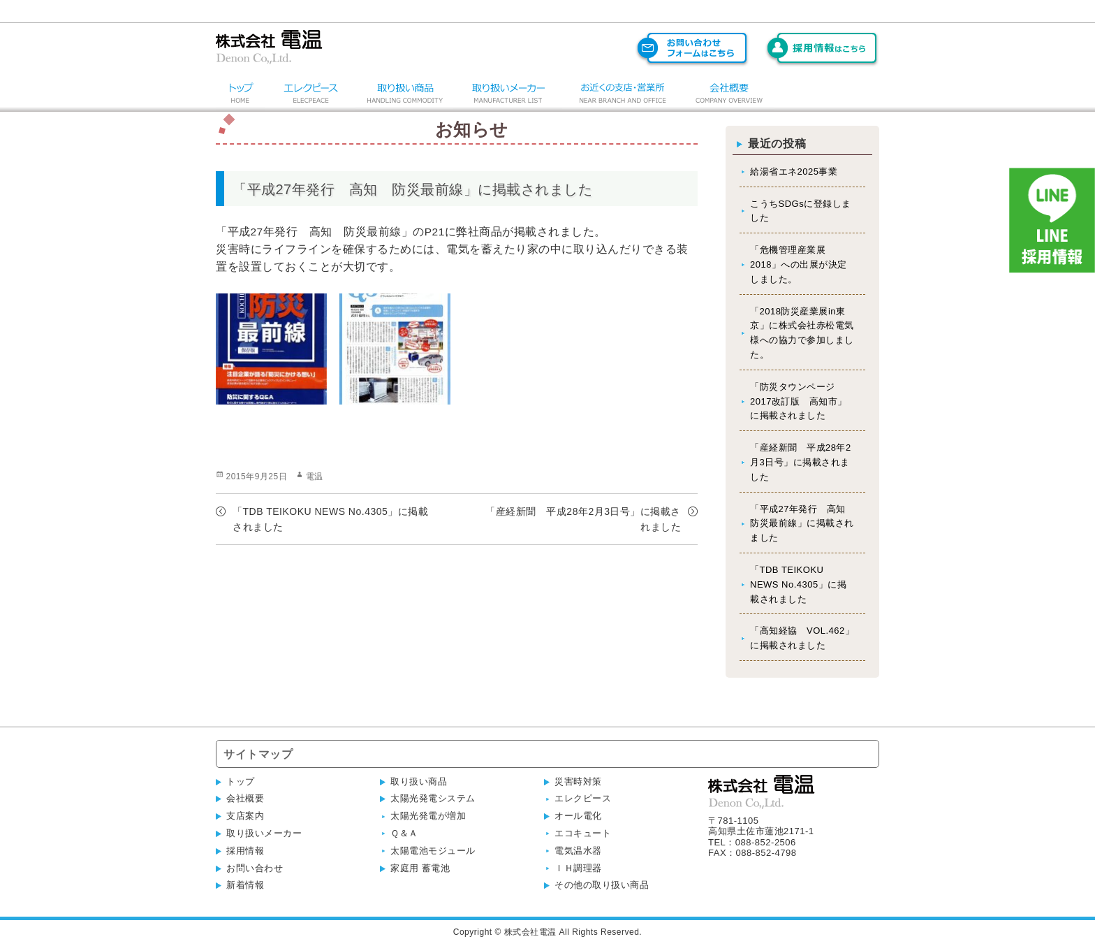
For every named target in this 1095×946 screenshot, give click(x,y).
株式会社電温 (530, 932)
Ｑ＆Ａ (404, 833)
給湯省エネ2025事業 (793, 171)
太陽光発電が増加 (428, 815)
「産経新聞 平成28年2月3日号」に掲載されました (800, 462)
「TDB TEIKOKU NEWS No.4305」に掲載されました (798, 584)
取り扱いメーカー (264, 833)
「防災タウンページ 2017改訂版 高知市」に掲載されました (798, 401)
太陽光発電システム (433, 798)
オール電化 (578, 815)
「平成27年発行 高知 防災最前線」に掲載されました (802, 524)
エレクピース (582, 798)
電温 (314, 476)
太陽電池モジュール (433, 850)
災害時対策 (578, 781)
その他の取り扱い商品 (601, 885)
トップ (240, 781)
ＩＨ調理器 (578, 868)
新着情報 (245, 885)
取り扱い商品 (418, 781)
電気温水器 (578, 850)
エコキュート (582, 833)
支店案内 (245, 815)
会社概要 (245, 798)
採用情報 (245, 850)
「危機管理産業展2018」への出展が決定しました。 (798, 264)
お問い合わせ (254, 868)
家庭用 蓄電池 (420, 868)
